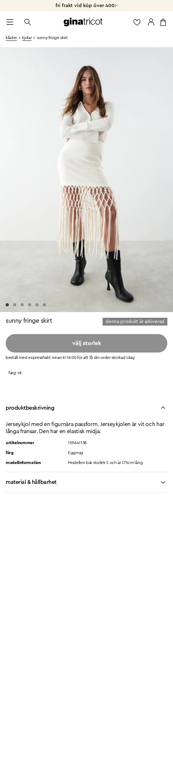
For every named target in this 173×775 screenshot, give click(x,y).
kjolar (26, 38)
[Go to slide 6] (44, 304)
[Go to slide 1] (7, 304)
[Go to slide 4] (29, 304)
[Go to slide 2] (14, 304)
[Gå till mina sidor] (151, 22)
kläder (11, 38)
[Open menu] (9, 22)
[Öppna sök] (27, 22)
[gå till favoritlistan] (137, 22)
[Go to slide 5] (37, 304)
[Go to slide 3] (22, 304)
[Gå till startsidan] (83, 22)
